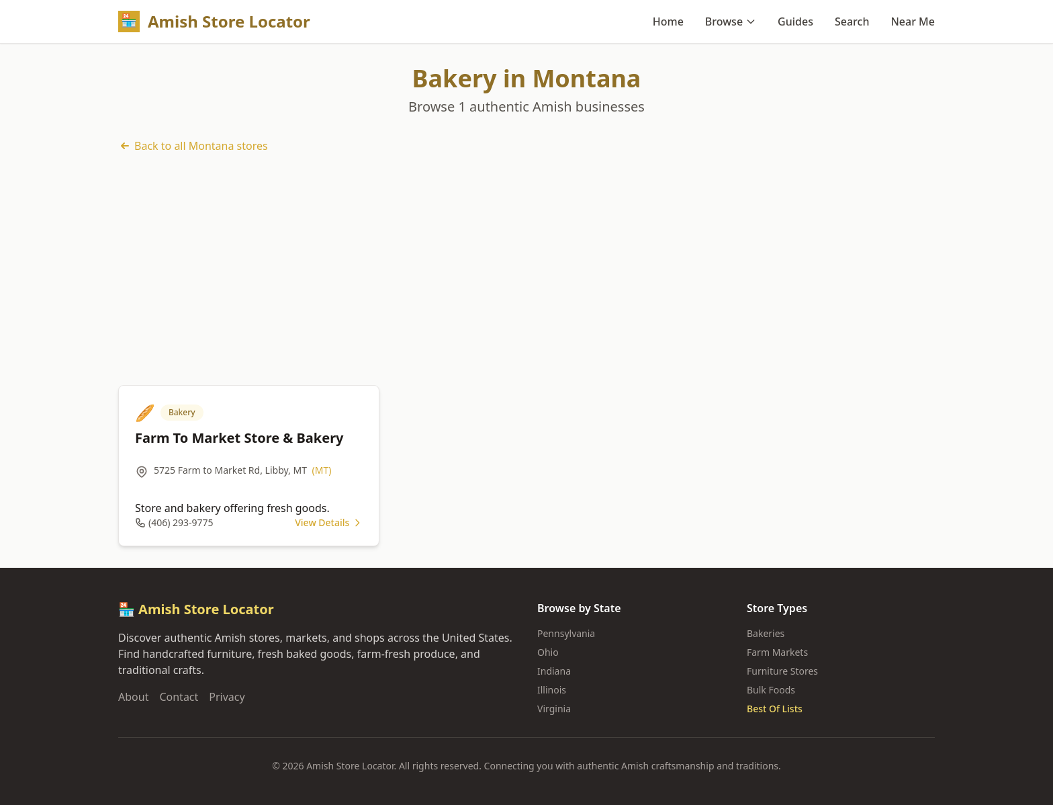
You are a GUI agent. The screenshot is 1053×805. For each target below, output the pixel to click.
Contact (178, 696)
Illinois (551, 689)
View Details (329, 522)
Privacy (226, 696)
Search (852, 21)
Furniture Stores (782, 671)
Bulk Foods (771, 689)
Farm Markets (777, 652)
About (133, 696)
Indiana (554, 671)
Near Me (912, 21)
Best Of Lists (775, 708)
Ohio (548, 652)
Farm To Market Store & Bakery (239, 438)
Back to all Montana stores (193, 145)
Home (668, 21)
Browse (730, 21)
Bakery (182, 412)
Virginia (554, 708)
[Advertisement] (526, 269)
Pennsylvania (566, 633)
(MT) (322, 470)
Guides (795, 21)
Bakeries (765, 633)
